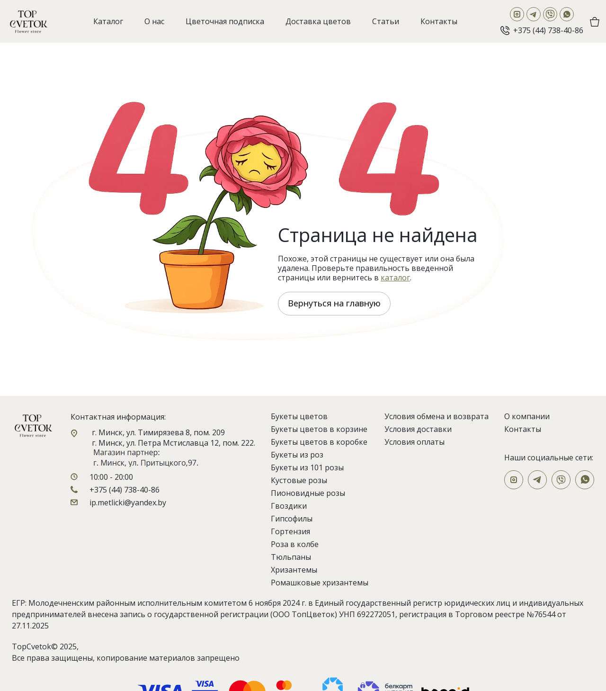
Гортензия (290, 531)
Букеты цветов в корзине (319, 429)
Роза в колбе (295, 544)
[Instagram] (517, 14)
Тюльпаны (291, 557)
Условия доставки (418, 429)
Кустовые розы (299, 480)
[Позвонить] (541, 30)
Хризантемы (294, 570)
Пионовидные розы (308, 493)
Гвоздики (289, 506)
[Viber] (550, 14)
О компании (527, 416)
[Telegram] (533, 14)
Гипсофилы (291, 518)
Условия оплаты (414, 442)
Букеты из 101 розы (307, 467)
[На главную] (28, 21)
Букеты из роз (297, 454)
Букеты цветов (299, 416)
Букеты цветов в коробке (319, 442)
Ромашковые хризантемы (319, 582)
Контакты (522, 429)
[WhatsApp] (567, 14)
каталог (395, 277)
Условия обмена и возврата (436, 416)
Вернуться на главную (334, 303)
